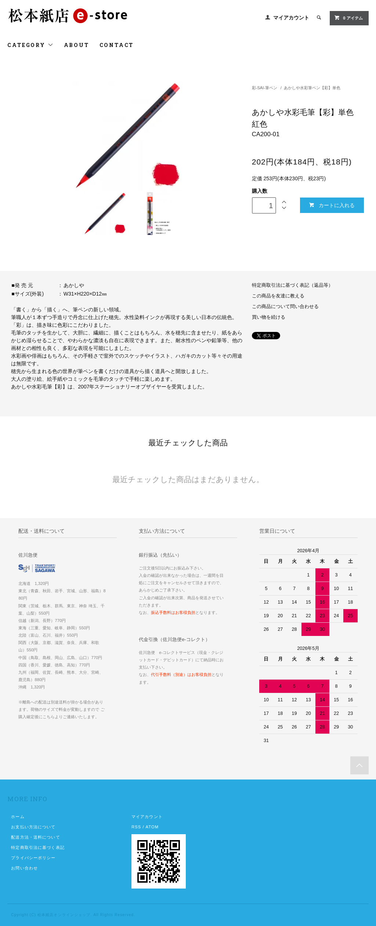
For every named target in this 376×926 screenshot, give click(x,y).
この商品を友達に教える (278, 296)
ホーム (17, 816)
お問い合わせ (24, 868)
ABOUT (76, 44)
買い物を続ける (268, 317)
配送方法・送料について (35, 837)
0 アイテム (348, 18)
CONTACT (117, 44)
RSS (136, 827)
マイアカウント (291, 18)
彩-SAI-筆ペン (264, 88)
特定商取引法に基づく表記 (37, 847)
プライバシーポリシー (33, 858)
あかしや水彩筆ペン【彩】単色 (312, 88)
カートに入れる (332, 205)
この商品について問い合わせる (285, 306)
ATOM (152, 827)
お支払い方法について (33, 827)
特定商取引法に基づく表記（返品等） (292, 285)
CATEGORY (30, 44)
